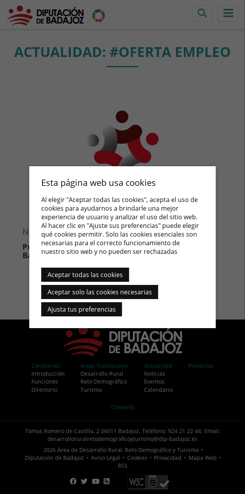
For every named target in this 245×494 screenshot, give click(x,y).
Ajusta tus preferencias (82, 309)
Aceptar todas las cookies (85, 274)
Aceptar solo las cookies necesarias (100, 292)
